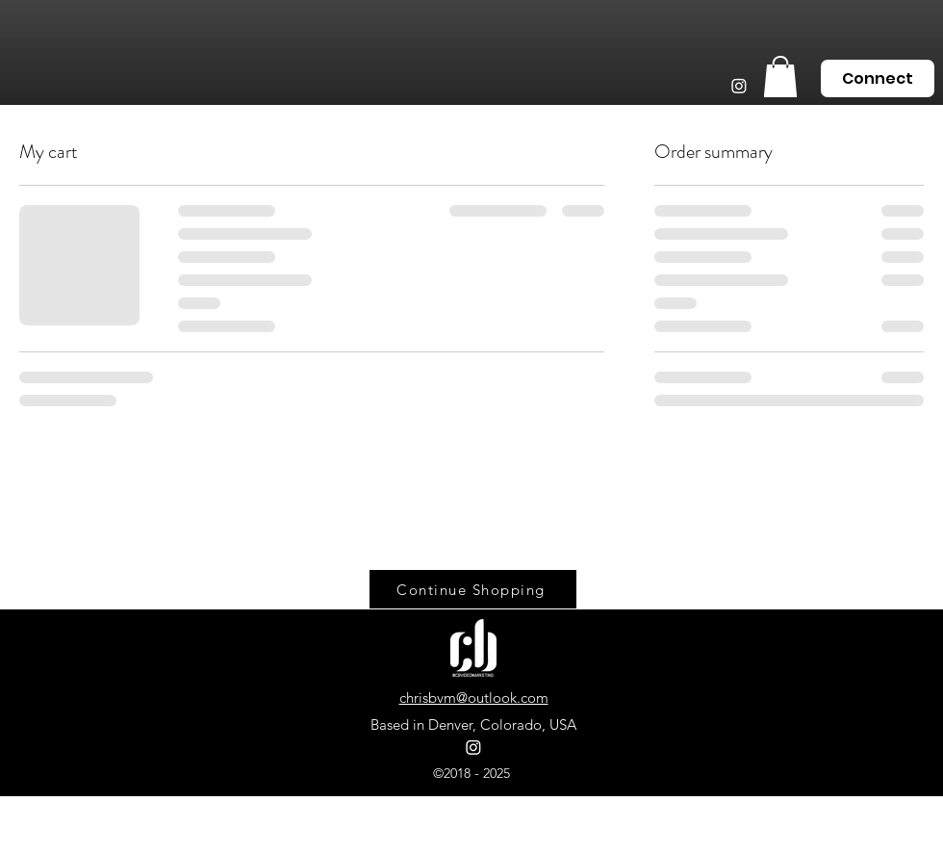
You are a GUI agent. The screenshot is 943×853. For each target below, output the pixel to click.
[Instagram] (739, 85)
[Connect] (877, 78)
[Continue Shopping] (473, 589)
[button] (780, 76)
